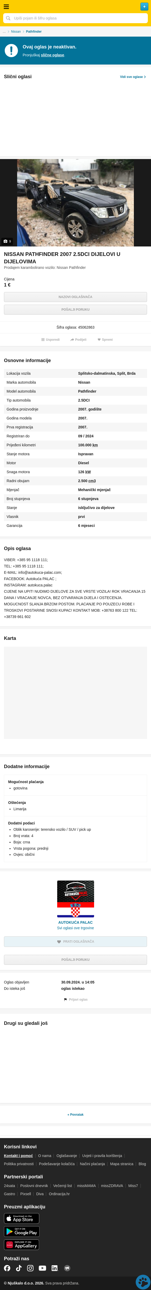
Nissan (16, 31)
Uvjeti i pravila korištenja (102, 1156)
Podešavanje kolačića (57, 1164)
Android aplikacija (22, 1231)
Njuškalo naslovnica (75, 7)
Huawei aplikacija (22, 1244)
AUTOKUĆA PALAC (75, 922)
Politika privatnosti (19, 1164)
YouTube (42, 1268)
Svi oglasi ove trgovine (75, 928)
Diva (39, 1194)
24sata (9, 1186)
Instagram (30, 1268)
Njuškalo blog (67, 1268)
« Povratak (75, 1114)
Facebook (7, 1268)
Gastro (9, 1194)
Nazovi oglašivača (75, 297)
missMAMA (86, 1186)
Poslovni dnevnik (34, 1186)
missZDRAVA (112, 1186)
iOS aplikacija (22, 1218)
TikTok (19, 1268)
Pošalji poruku (75, 310)
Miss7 (133, 1186)
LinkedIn (55, 1268)
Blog (142, 1164)
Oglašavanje (66, 1156)
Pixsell (25, 1194)
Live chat (143, 1282)
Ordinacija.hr (59, 1194)
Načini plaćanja (92, 1164)
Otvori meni (6, 6)
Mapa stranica (121, 1164)
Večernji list (62, 1186)
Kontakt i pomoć (18, 1156)
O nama (44, 1156)
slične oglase (52, 55)
